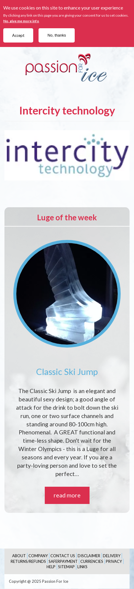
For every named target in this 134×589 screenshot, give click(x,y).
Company (38, 555)
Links (82, 566)
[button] (67, 155)
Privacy (114, 561)
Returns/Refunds (28, 561)
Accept (18, 35)
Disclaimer (89, 555)
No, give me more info (21, 21)
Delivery (111, 555)
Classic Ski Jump (67, 371)
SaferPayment (63, 561)
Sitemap (66, 566)
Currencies (91, 561)
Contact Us (62, 555)
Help (51, 566)
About (19, 555)
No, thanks (56, 35)
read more (67, 495)
